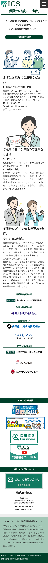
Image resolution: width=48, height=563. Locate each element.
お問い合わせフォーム (13, 109)
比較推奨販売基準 (34, 556)
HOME (3, 556)
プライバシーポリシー (17, 556)
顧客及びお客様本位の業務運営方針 (14, 559)
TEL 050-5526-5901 (24, 507)
